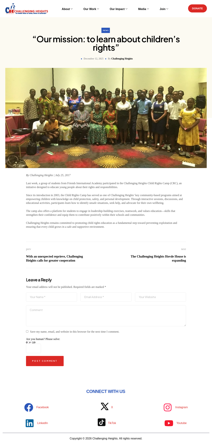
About (73, 8)
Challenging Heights (122, 58)
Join (155, 8)
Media (138, 8)
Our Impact (117, 8)
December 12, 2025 (94, 58)
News (105, 30)
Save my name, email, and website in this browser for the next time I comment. (74, 331)
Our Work (93, 8)
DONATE (196, 8)
